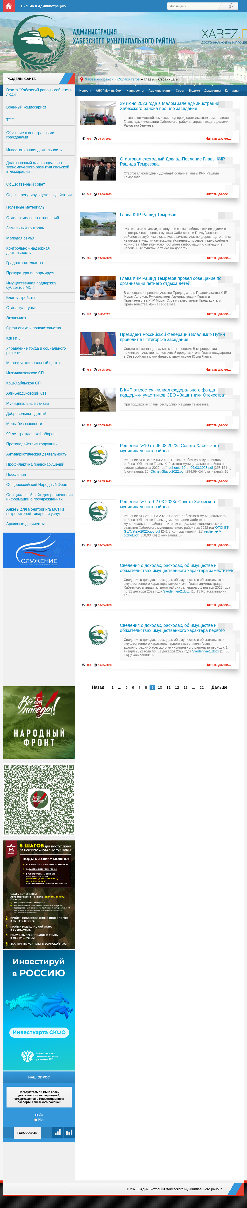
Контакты (232, 90)
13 (186, 687)
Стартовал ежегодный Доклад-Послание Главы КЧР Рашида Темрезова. (172, 161)
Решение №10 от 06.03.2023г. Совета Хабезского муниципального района (169, 448)
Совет (180, 90)
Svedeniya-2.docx (176, 591)
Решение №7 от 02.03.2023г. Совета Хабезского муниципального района (168, 504)
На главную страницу (9, 6)
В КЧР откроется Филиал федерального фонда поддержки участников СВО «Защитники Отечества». (173, 393)
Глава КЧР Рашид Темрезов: (149, 214)
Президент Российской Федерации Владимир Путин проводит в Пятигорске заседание (172, 337)
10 (160, 687)
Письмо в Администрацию (43, 6)
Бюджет (194, 90)
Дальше (220, 687)
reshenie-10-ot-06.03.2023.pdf (190, 468)
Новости (85, 90)
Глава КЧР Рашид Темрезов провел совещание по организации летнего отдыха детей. (170, 281)
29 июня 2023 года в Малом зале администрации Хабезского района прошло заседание (169, 106)
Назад (98, 687)
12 (177, 687)
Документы (212, 90)
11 (168, 687)
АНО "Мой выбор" (109, 90)
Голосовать (27, 1133)
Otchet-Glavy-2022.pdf (168, 471)
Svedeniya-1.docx (205, 651)
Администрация (160, 90)
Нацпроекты (135, 90)
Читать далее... (218, 138)
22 (201, 687)
